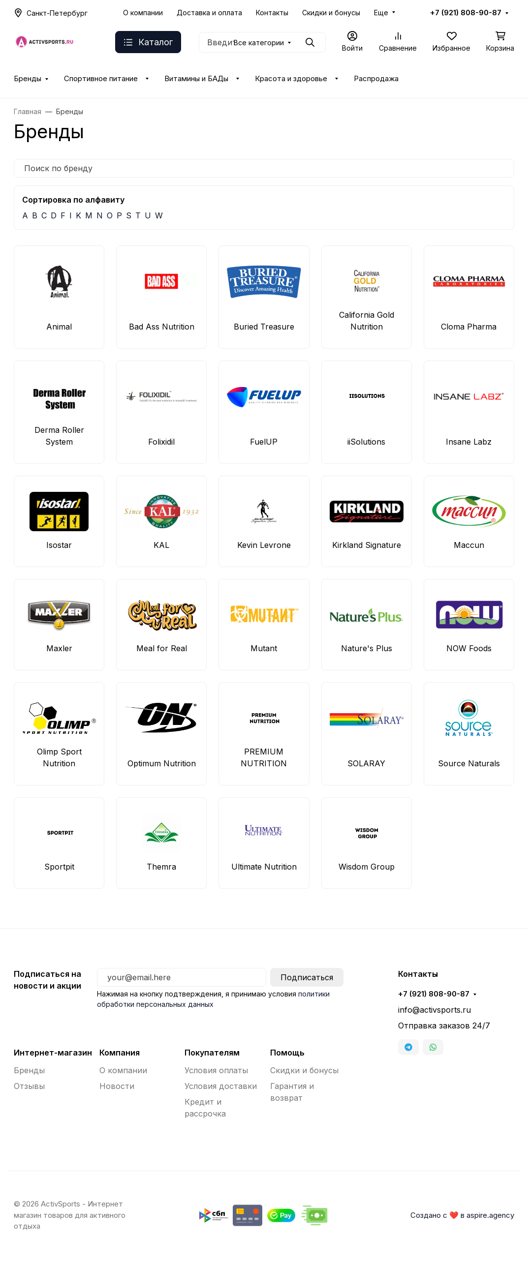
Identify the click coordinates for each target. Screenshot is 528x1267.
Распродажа (376, 78)
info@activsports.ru (434, 1010)
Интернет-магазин (53, 1052)
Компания (119, 1052)
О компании (143, 12)
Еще (381, 12)
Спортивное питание (101, 78)
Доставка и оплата (209, 12)
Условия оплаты (216, 1070)
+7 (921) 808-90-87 (465, 12)
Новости (116, 1086)
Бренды (27, 78)
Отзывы (29, 1086)
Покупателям (212, 1052)
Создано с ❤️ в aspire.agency (462, 1215)
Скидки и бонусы (331, 12)
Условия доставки (221, 1086)
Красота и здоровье (291, 78)
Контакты (272, 12)
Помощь (287, 1052)
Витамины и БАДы (196, 78)
